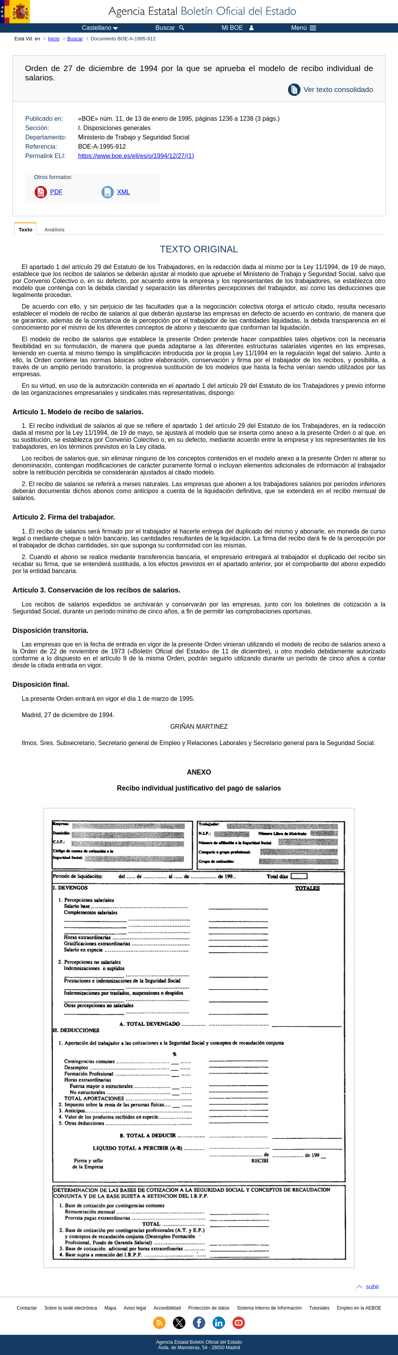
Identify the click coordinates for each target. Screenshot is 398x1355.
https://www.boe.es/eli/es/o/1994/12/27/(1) (136, 156)
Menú (303, 28)
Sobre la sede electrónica (70, 1308)
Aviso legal (135, 1308)
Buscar (75, 39)
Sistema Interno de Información (269, 1308)
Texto (25, 230)
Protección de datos (208, 1308)
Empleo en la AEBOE (359, 1308)
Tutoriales (319, 1308)
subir (372, 1287)
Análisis (54, 230)
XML (123, 192)
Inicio (53, 39)
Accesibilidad (167, 1308)
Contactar (27, 1308)
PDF (56, 192)
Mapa (110, 1308)
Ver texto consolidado (338, 89)
